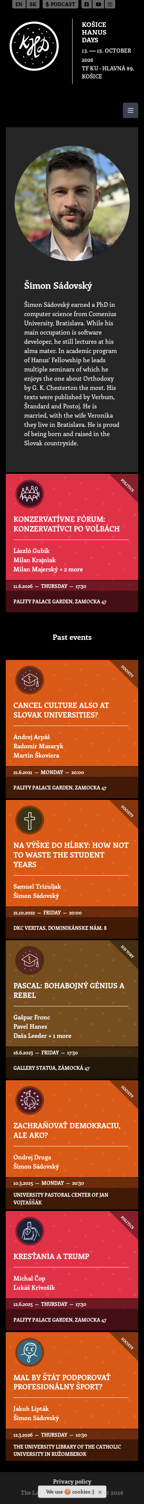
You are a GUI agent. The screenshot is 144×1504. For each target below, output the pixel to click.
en (19, 4)
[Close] (101, 1490)
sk (33, 4)
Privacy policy (72, 1482)
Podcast (60, 4)
